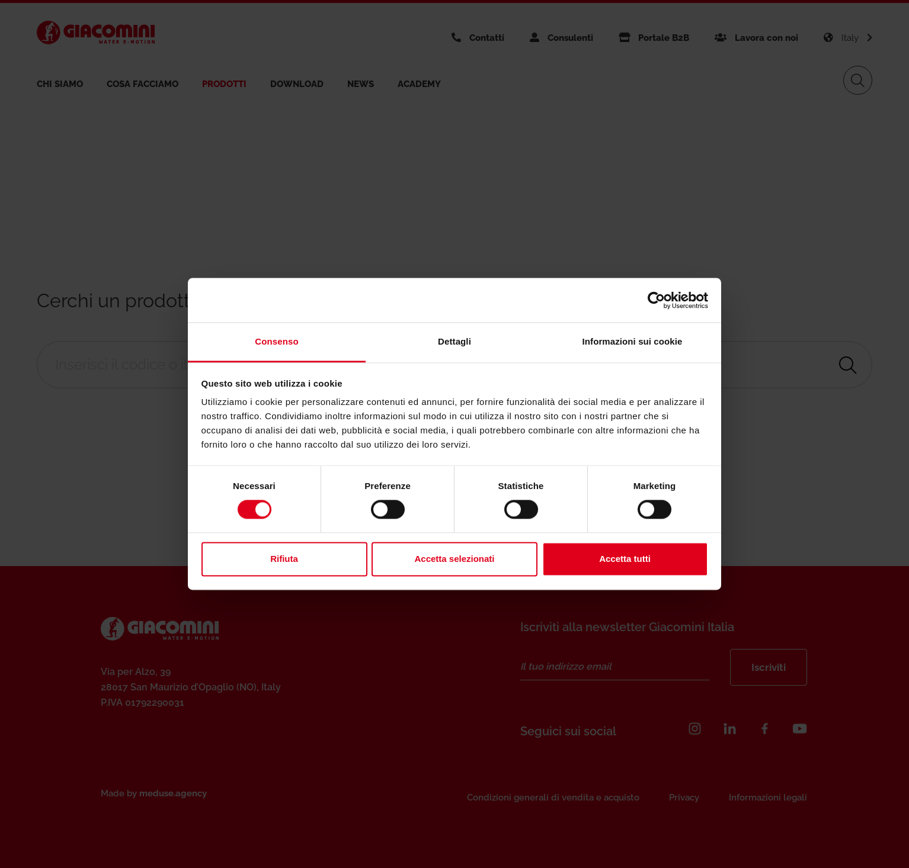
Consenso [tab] (276, 341)
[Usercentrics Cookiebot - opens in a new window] (656, 300)
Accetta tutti (625, 559)
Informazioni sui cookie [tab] (632, 341)
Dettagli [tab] (454, 341)
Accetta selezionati (454, 559)
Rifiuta (284, 559)
